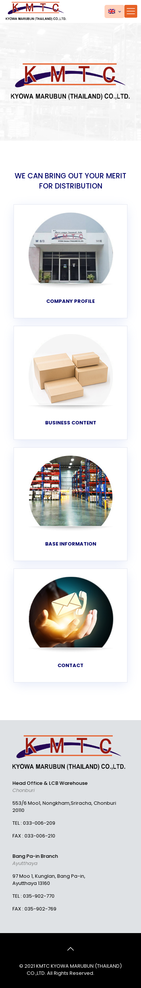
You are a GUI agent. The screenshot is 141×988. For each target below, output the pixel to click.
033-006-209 (39, 823)
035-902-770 (39, 896)
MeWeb (105, 973)
